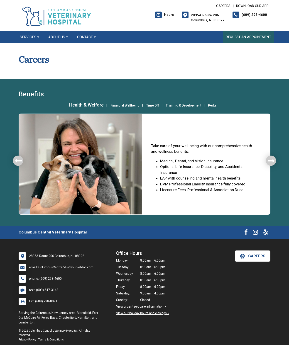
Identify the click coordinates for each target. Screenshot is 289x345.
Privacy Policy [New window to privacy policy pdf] (27, 339)
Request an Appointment (248, 37)
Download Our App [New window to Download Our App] (252, 6)
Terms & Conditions (51, 339)
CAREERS (223, 6)
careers (252, 256)
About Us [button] (58, 37)
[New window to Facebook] (246, 233)
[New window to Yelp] (265, 233)
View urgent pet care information (140, 306)
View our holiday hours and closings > (142, 313)
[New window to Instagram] (255, 233)
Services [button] (29, 37)
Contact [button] (86, 37)
